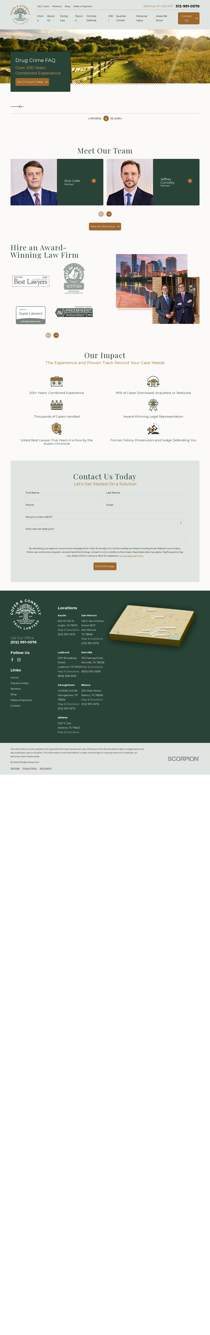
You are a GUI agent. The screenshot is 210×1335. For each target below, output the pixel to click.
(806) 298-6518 (67, 675)
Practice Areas (19, 683)
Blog (67, 6)
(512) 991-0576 (23, 642)
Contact (15, 705)
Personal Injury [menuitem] (141, 18)
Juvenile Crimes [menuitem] (121, 18)
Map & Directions (68, 629)
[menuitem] (15, 768)
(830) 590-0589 (91, 671)
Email (109, 504)
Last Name (113, 492)
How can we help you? (40, 528)
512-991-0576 (188, 6)
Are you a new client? (39, 516)
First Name (32, 492)
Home (14, 677)
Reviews (57, 6)
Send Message (105, 566)
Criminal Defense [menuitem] (91, 18)
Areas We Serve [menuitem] (161, 18)
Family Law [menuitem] (64, 18)
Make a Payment (82, 6)
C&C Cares (43, 6)
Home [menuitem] (40, 18)
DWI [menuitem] (110, 18)
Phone (30, 504)
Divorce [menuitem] (79, 18)
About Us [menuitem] (51, 18)
